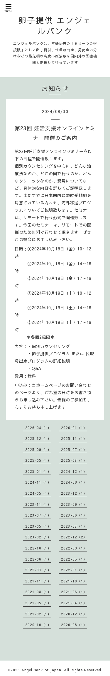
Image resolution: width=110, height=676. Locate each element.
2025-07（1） (74, 449)
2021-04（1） (74, 603)
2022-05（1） (74, 559)
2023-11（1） (38, 504)
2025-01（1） (38, 471)
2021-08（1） (38, 591)
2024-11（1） (38, 482)
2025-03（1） (74, 460)
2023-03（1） (74, 526)
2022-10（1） (38, 548)
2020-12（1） (74, 614)
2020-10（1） (38, 624)
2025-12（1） (38, 438)
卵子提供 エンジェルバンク (55, 25)
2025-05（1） (38, 460)
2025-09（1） (38, 449)
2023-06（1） (74, 515)
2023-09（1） (74, 504)
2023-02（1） (38, 537)
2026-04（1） (38, 427)
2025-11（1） (74, 438)
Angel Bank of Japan (41, 670)
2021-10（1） (74, 581)
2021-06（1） (74, 591)
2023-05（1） (38, 526)
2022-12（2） (74, 537)
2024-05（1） (38, 493)
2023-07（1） (38, 515)
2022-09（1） (74, 548)
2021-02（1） (38, 614)
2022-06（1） (38, 559)
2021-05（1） (38, 603)
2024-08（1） (74, 482)
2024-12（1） (74, 471)
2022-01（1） (74, 570)
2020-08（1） (74, 624)
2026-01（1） (74, 427)
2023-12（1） (74, 493)
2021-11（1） (38, 581)
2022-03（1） (38, 570)
